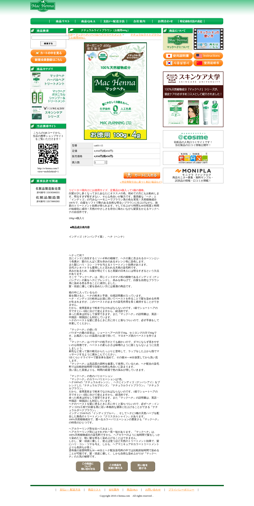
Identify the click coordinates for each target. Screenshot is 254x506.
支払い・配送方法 (70, 489)
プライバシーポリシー (181, 489)
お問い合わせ (153, 489)
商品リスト (94, 489)
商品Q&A (132, 489)
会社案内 (114, 489)
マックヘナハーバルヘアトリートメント (98, 34)
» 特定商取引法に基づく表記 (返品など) (141, 182)
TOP (70, 34)
